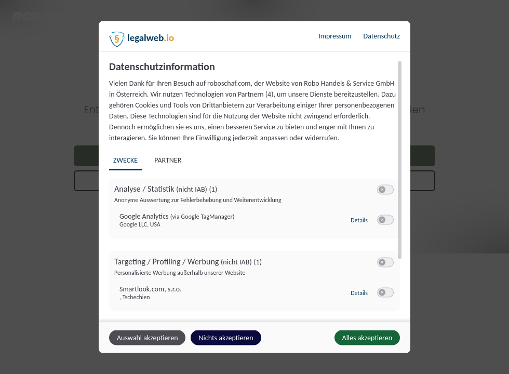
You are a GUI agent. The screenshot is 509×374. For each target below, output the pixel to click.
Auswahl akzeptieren (147, 337)
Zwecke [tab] (125, 160)
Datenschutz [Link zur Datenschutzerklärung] (382, 36)
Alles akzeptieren (367, 337)
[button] (382, 189)
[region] (256, 190)
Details (359, 220)
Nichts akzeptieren (225, 337)
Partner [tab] (167, 160)
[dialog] (254, 187)
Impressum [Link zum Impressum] (334, 36)
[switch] (385, 190)
